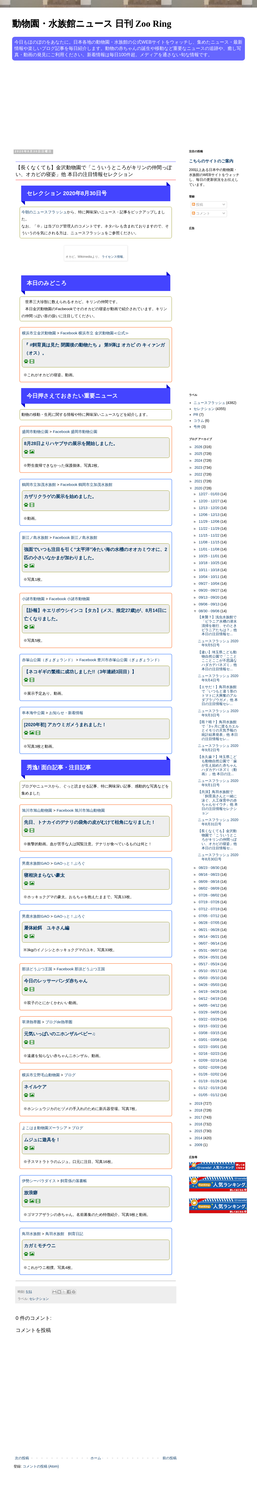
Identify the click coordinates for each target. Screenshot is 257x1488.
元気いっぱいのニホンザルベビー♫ (59, 1033)
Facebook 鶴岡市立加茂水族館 (86, 484)
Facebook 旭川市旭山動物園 (81, 810)
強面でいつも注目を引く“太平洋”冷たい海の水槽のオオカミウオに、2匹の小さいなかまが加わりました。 (95, 553)
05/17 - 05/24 (209, 964)
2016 (199, 1124)
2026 (199, 447)
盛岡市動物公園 (35, 431)
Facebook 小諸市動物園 (69, 599)
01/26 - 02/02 (209, 1074)
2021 (199, 481)
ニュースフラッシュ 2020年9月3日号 (218, 713)
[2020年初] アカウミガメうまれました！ (65, 724)
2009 (199, 1145)
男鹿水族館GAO (35, 863)
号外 (197, 427)
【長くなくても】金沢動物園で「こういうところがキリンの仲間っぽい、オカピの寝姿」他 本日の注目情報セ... (217, 839)
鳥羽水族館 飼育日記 (64, 1234)
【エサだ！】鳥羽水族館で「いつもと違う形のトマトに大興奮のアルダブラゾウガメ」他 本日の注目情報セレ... (218, 695)
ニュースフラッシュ (209, 403)
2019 (199, 1103)
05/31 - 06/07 (209, 950)
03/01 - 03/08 (209, 1040)
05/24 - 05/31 (209, 957)
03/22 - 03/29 (209, 1019)
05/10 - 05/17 (209, 971)
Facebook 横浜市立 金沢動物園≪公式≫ (94, 333)
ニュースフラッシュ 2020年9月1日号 (218, 783)
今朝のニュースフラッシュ (44, 212)
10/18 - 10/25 (209, 563)
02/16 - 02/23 (209, 1054)
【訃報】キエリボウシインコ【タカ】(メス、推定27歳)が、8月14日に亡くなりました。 (95, 614)
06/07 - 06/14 (209, 943)
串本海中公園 (33, 713)
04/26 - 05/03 (209, 985)
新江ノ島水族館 (35, 537)
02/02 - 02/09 (209, 1067)
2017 (199, 1117)
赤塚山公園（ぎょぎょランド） (48, 660)
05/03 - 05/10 (209, 978)
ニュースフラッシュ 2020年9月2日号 (218, 748)
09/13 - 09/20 (209, 597)
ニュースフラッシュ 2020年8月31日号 (218, 822)
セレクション (39, 1299)
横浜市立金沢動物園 (39, 333)
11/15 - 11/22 (209, 535)
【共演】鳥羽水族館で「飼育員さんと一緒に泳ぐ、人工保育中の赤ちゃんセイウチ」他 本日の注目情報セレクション (218, 802)
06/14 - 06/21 (209, 937)
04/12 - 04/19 (209, 999)
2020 (199, 488)
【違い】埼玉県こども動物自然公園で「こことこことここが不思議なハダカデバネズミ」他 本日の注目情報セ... (217, 660)
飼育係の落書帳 (73, 1181)
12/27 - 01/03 (209, 494)
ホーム (95, 1458)
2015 (199, 1131)
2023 (199, 467)
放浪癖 (31, 1192)
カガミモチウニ (40, 1245)
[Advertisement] (106, 104)
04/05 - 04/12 (209, 1005)
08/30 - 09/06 (209, 611)
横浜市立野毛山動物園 (41, 1075)
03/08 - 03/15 (209, 1033)
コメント (201, 213)
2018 (199, 1110)
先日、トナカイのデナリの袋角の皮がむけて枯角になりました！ (89, 822)
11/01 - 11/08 (209, 549)
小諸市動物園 (33, 599)
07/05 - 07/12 (209, 916)
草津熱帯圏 (31, 1022)
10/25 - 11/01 (209, 556)
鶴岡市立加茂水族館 (39, 484)
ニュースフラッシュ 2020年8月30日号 (218, 857)
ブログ (70, 1075)
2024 (199, 460)
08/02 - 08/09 (209, 888)
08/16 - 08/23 (209, 874)
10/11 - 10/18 (209, 570)
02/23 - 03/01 (209, 1047)
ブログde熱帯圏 (58, 1022)
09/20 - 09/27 (209, 590)
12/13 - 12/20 (209, 508)
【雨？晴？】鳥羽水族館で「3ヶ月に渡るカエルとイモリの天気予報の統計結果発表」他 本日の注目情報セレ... (218, 730)
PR (196, 415)
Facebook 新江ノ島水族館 (75, 537)
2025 (199, 454)
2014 (199, 1138)
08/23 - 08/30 (209, 868)
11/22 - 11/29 (209, 529)
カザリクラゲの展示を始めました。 (60, 496)
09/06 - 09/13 (209, 604)
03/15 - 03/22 (209, 1026)
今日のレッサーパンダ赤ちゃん (55, 980)
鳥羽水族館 (31, 1234)
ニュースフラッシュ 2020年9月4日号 (218, 678)
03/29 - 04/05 (209, 1012)
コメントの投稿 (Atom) (41, 1466)
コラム (199, 421)
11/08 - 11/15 (209, 542)
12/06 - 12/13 (209, 515)
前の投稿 (170, 1458)
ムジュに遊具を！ (42, 1139)
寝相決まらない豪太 (44, 875)
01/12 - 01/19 (209, 1088)
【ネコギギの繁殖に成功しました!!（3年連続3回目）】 (80, 671)
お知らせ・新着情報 (66, 713)
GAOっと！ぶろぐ (69, 863)
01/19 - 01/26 (209, 1081)
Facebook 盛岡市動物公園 (75, 431)
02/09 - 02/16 (209, 1060)
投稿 (197, 204)
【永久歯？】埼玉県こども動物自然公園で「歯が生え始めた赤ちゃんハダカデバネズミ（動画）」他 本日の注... (217, 765)
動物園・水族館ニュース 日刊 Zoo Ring (91, 24)
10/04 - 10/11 (209, 577)
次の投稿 (22, 1458)
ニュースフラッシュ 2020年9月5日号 (218, 643)
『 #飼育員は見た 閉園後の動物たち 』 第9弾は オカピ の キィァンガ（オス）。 (94, 349)
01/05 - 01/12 (209, 1095)
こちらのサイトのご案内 (211, 161)
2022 (199, 474)
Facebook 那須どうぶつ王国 (81, 969)
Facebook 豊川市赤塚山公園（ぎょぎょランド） (120, 660)
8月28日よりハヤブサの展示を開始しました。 (71, 443)
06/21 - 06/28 (209, 930)
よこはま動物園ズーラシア (44, 1128)
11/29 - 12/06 (209, 521)
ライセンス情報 (112, 256)
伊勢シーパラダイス (39, 1181)
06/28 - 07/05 (209, 923)
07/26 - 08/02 (209, 895)
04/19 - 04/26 (209, 991)
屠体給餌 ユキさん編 (46, 927)
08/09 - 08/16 (209, 882)
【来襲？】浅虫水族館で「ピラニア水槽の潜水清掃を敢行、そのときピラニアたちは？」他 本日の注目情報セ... (217, 625)
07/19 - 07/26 (209, 902)
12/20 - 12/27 (209, 501)
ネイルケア (35, 1086)
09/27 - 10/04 (209, 583)
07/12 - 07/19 (209, 909)
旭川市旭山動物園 (37, 810)
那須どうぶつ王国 (37, 969)
